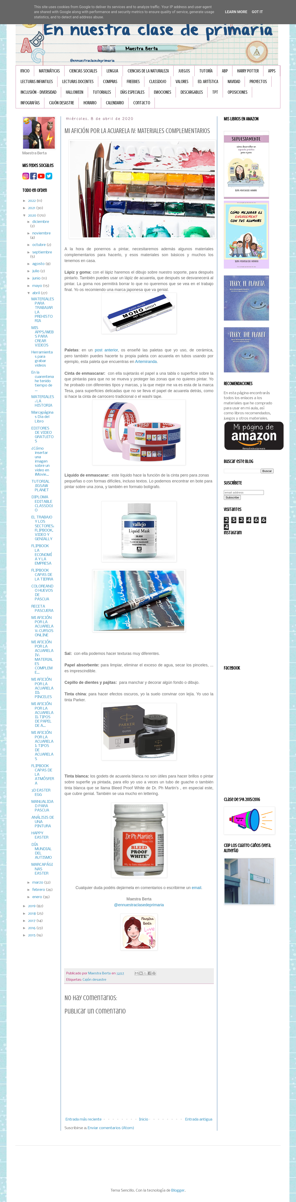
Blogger (178, 1190)
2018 (32, 913)
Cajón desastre (94, 980)
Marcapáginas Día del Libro (42, 416)
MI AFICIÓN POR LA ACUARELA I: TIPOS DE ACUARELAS (42, 746)
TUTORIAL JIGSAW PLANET (40, 485)
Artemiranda (146, 361)
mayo (37, 286)
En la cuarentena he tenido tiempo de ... (42, 381)
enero (37, 897)
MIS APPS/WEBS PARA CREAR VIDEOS (42, 337)
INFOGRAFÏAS (30, 102)
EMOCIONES (162, 92)
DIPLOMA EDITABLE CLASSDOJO (42, 504)
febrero (39, 890)
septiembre (42, 252)
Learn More (236, 12)
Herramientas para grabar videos (42, 359)
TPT (215, 92)
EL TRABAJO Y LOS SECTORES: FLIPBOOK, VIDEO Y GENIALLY (42, 528)
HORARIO (90, 102)
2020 (32, 215)
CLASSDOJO (157, 81)
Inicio (24, 71)
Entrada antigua (198, 1119)
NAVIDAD (234, 81)
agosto (38, 264)
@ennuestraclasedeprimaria (139, 905)
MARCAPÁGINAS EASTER (42, 869)
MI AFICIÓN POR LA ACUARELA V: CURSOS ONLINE (42, 626)
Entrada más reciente (84, 1119)
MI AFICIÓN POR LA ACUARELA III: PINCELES (42, 688)
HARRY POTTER (248, 71)
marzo (38, 882)
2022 (32, 201)
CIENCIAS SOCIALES (83, 71)
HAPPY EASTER (39, 835)
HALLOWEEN (74, 92)
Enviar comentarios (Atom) (111, 1128)
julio (36, 271)
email (196, 887)
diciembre (40, 222)
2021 (32, 208)
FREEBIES (133, 81)
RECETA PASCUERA (42, 608)
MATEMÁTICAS (49, 71)
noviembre (41, 233)
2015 (32, 935)
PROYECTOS (258, 81)
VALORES (182, 81)
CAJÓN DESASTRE (61, 102)
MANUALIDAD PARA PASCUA (42, 806)
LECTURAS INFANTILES (37, 81)
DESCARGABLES (192, 92)
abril (36, 293)
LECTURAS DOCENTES (77, 81)
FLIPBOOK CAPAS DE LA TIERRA (42, 574)
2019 (32, 906)
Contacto (141, 102)
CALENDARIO (115, 102)
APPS (271, 71)
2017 (32, 921)
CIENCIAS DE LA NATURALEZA (148, 71)
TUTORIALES (102, 92)
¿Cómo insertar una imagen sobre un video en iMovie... (40, 461)
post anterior (105, 350)
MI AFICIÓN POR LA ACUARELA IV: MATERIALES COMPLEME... (42, 657)
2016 (32, 928)
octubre (39, 245)
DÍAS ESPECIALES (132, 92)
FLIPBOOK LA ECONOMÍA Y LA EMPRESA (41, 555)
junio (36, 278)
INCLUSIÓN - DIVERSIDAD (38, 92)
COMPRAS (110, 81)
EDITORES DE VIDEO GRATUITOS (42, 435)
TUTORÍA (205, 71)
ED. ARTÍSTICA (208, 81)
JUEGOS (184, 71)
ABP (225, 71)
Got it (257, 12)
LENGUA (112, 71)
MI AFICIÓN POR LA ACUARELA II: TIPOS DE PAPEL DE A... (42, 715)
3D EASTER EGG (40, 792)
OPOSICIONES (237, 92)
